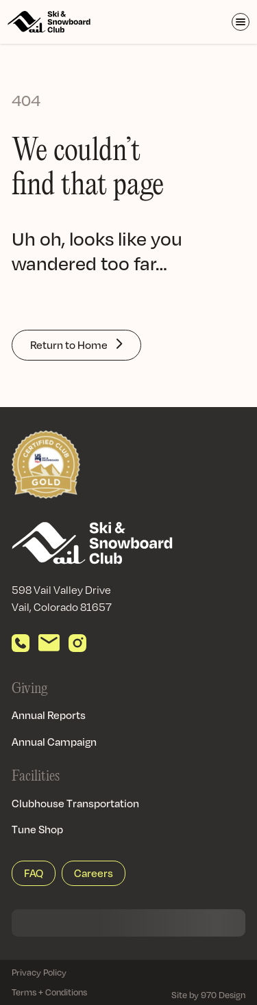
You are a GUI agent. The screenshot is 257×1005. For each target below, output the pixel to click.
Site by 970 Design (208, 994)
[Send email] (49, 643)
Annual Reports (49, 715)
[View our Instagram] (77, 643)
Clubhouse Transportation (75, 803)
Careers (93, 873)
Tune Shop (37, 829)
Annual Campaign (54, 741)
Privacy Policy (39, 972)
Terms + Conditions (49, 992)
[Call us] (20, 643)
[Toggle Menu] (240, 22)
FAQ (33, 873)
